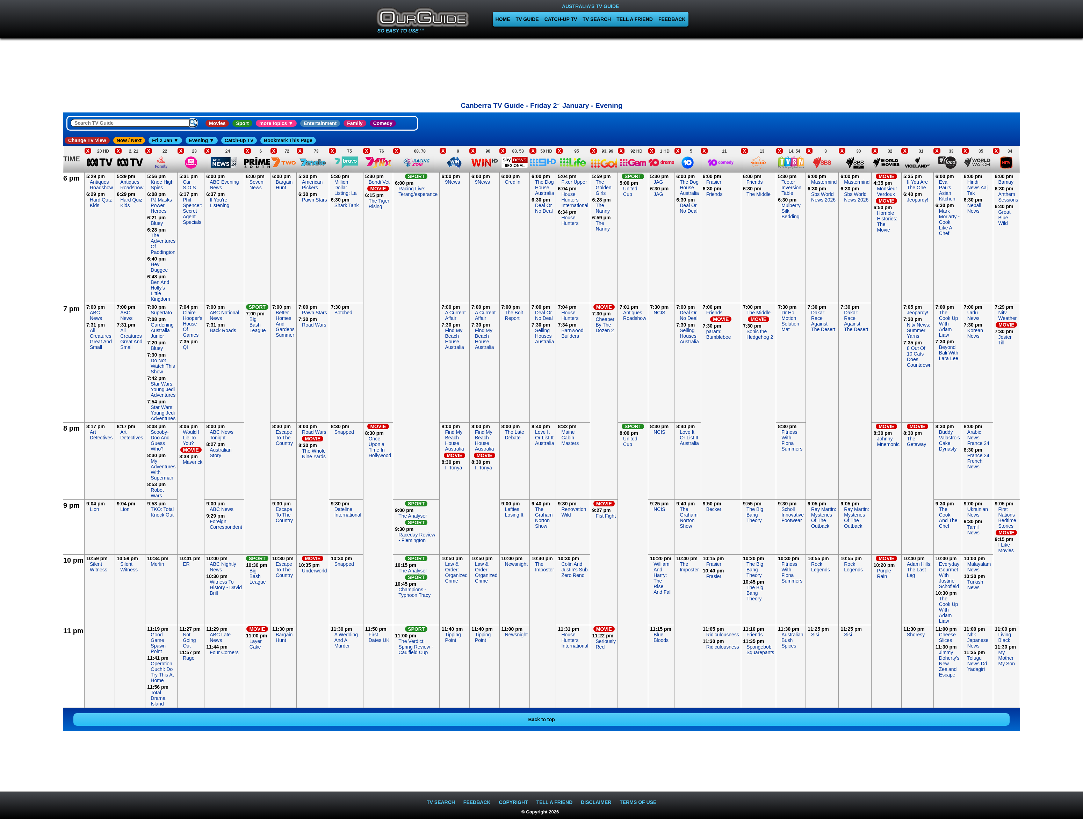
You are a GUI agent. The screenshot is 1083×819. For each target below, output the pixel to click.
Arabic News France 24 (978, 437)
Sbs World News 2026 (823, 197)
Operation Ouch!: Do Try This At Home (162, 672)
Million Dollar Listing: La (345, 187)
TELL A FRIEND (634, 19)
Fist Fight (605, 516)
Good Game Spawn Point (158, 643)
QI (185, 347)
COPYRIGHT (513, 802)
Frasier (714, 182)
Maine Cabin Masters (570, 437)
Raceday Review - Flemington (416, 537)
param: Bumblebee (718, 334)
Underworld (314, 570)
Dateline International (347, 512)
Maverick (192, 462)
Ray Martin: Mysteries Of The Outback (823, 517)
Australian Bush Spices (792, 640)
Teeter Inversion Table (791, 187)
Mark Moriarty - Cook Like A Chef (949, 222)
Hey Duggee (159, 267)
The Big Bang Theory (754, 514)
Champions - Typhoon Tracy (414, 592)
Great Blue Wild (1004, 217)
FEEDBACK (672, 19)
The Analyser (412, 516)
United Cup (630, 191)
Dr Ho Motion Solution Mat (790, 321)
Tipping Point (453, 637)
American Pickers (312, 184)
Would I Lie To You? (191, 437)
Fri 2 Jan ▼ (165, 140)
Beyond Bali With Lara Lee (948, 352)
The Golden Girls (603, 187)
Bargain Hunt (284, 184)
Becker (714, 509)
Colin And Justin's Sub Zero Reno (574, 569)
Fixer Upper (574, 182)
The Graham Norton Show (544, 517)
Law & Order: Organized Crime (456, 572)
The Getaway (916, 441)
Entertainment (320, 123)
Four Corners (224, 652)
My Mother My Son (1006, 658)
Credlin (512, 182)
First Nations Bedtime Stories (1007, 517)
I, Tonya (453, 467)
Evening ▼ (201, 140)
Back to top (541, 719)
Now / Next (129, 140)
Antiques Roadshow (101, 184)
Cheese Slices (947, 637)
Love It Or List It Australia (544, 437)
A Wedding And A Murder (346, 640)
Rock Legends (820, 566)
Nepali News (974, 208)
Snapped (344, 432)
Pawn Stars (314, 200)
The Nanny (602, 208)
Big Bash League (258, 324)
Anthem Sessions (1008, 197)
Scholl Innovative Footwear (792, 514)
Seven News (256, 184)
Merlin (157, 564)
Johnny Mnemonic (888, 441)
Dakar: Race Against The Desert (823, 321)
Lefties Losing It (514, 512)
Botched (343, 312)
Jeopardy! (917, 200)
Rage (188, 658)
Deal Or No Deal (544, 208)
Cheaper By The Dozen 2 (604, 324)
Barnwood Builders (572, 333)
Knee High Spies (162, 184)
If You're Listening (219, 202)
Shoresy (916, 634)
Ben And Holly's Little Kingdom (160, 290)
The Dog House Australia (544, 187)
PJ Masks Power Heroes (161, 205)
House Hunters (569, 220)
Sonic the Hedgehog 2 (759, 334)
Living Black (1004, 637)
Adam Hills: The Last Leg (919, 569)
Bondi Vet (379, 182)
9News (452, 182)
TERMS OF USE (638, 802)
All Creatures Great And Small (101, 339)
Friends (714, 194)
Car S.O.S (189, 184)
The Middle (758, 194)
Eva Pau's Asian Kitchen (947, 190)
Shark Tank (346, 205)
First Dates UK (379, 637)
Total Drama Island (158, 698)
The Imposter (544, 566)
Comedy (382, 123)
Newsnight (516, 564)
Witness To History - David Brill (226, 587)
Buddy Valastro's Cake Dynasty (949, 440)
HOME (503, 19)
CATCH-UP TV (560, 19)
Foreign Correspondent (226, 524)
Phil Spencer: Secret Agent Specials (192, 211)
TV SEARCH (597, 19)
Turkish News (975, 584)
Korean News (975, 333)
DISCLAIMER (596, 802)
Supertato (161, 312)
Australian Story (220, 452)
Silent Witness (98, 566)
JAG (658, 182)
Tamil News (973, 529)
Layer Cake (256, 644)
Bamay (1006, 182)
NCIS (659, 312)
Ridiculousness (722, 634)
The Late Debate (514, 434)
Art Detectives (101, 434)
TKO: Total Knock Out (162, 512)
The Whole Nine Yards (314, 453)
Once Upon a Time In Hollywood (380, 447)
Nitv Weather (1007, 315)
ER (186, 564)
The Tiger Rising (379, 203)
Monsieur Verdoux (887, 191)
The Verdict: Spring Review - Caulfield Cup (415, 646)
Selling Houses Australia (544, 336)
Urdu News (973, 315)
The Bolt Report (514, 315)
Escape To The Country (284, 437)
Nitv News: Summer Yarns (918, 330)
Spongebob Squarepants (760, 649)
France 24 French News (978, 461)
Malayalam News (979, 566)
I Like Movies (1006, 547)
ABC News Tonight (221, 434)
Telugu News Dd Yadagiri (977, 663)
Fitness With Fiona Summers (791, 440)
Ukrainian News (977, 512)
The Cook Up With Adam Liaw (948, 324)
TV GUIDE (527, 19)
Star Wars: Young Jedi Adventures (163, 389)
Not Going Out (189, 640)
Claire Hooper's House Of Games (192, 324)
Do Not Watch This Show (163, 366)
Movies (217, 123)
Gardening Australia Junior (162, 330)
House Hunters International (574, 199)
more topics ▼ (276, 123)
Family (354, 123)
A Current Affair (455, 315)
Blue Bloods (661, 637)
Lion (94, 509)
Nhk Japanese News (978, 640)
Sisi (815, 634)
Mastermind (824, 182)
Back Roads (223, 330)
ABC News (96, 315)
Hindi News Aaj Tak (977, 187)
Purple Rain (884, 573)
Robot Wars (157, 492)
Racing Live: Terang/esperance (418, 191)
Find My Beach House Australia (454, 339)
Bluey (157, 223)
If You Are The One (917, 184)
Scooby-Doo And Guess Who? (160, 440)
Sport (242, 123)
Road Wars (314, 325)
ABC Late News (220, 637)
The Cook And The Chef (948, 517)
